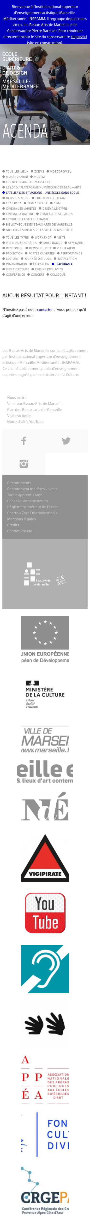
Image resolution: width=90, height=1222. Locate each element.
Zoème (39, 171)
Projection (14, 253)
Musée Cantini (17, 177)
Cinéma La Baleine (20, 214)
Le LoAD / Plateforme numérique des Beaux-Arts (43, 187)
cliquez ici (79, 37)
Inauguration (16, 264)
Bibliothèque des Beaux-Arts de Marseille (39, 224)
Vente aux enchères (21, 243)
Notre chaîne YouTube (25, 422)
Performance (71, 253)
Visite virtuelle (19, 416)
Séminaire (76, 243)
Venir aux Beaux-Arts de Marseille (35, 404)
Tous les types (17, 237)
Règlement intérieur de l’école (32, 507)
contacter (45, 310)
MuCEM (39, 177)
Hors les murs (18, 198)
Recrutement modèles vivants (32, 489)
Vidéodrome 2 (61, 171)
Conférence (15, 275)
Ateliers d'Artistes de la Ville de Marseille (39, 230)
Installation (67, 259)
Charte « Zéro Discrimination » (32, 513)
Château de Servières (56, 214)
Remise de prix (40, 248)
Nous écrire (17, 398)
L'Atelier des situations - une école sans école (42, 193)
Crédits (13, 525)
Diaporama (63, 264)
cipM (57, 203)
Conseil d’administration (27, 501)
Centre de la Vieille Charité (27, 219)
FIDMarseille (37, 203)
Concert (37, 275)
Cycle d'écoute (17, 269)
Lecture (12, 259)
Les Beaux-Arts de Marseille (28, 182)
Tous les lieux (17, 171)
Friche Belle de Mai (51, 198)
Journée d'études (37, 259)
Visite (61, 237)
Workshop (43, 237)
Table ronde (52, 243)
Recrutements (19, 483)
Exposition (41, 264)
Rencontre (14, 248)
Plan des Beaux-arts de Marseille (34, 410)
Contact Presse (19, 531)
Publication (66, 248)
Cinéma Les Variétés (21, 208)
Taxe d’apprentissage (24, 495)
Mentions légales (21, 519)
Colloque (58, 275)
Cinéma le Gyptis (55, 208)
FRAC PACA (13, 203)
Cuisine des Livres (49, 269)
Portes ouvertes (42, 253)
